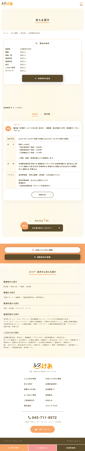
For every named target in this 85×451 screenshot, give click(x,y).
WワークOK (64, 340)
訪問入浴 (15, 326)
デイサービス (8, 321)
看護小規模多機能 (70, 321)
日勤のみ (37, 345)
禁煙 (53, 345)
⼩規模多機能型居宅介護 (57, 324)
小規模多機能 (27, 324)
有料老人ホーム (9, 319)
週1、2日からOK (10, 345)
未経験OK (46, 345)
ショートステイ (21, 321)
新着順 (36, 114)
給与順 (48, 114)
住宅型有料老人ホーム (12, 324)
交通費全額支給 (9, 337)
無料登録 (71, 448)
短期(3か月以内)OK (19, 342)
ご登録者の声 (29, 400)
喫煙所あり (33, 342)
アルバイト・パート (23, 308)
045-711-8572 (42, 417)
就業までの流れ (30, 389)
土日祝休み (23, 340)
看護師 (17, 297)
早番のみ (67, 342)
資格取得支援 (17, 347)
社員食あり (72, 345)
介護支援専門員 (28, 297)
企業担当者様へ (51, 384)
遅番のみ (58, 342)
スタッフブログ (51, 406)
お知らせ (48, 400)
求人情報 (14, 33)
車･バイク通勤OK (10, 340)
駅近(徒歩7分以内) (25, 345)
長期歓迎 (28, 337)
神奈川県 (14, 287)
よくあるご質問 (30, 395)
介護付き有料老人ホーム (53, 321)
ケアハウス (72, 324)
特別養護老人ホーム (37, 319)
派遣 (5, 308)
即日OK (20, 337)
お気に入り (42, 448)
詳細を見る (42, 195)
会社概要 (50, 389)
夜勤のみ (7, 342)
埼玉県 (23, 33)
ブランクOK (38, 337)
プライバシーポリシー (13, 441)
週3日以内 (53, 340)
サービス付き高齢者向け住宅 (57, 319)
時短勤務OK (61, 345)
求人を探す (14, 448)
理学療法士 (40, 297)
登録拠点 (48, 395)
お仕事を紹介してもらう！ (42, 228)
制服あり (44, 340)
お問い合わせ (42, 429)
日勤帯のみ (74, 340)
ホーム (6, 33)
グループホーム (22, 319)
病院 (35, 324)
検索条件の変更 (42, 78)
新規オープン (29, 347)
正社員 (11, 308)
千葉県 (21, 287)
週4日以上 (61, 337)
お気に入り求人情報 (42, 250)
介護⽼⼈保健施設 (35, 321)
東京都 (6, 287)
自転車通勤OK (50, 337)
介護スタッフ (8, 297)
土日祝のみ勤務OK (46, 342)
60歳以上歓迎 (34, 340)
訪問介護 (7, 326)
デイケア (42, 324)
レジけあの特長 (30, 378)
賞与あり (7, 347)
